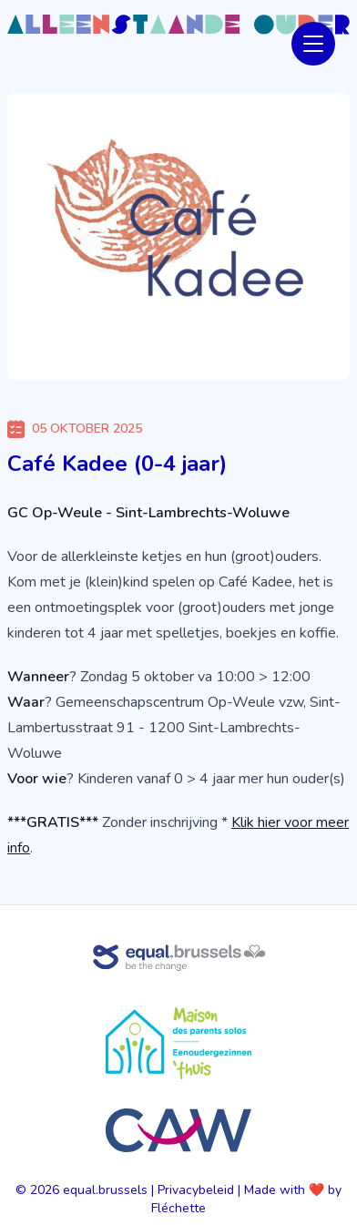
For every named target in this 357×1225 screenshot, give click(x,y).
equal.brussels (105, 1190)
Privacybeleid (196, 1190)
